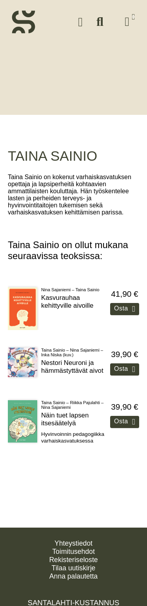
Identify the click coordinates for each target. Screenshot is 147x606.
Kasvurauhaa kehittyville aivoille (67, 297)
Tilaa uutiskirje (74, 568)
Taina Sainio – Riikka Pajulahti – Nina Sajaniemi (72, 401)
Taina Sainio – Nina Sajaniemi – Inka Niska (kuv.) (72, 348)
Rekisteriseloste (73, 560)
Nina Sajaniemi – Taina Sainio (70, 285)
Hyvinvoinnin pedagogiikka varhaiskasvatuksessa (72, 433)
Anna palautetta (73, 576)
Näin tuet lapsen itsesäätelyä (65, 415)
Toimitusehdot (73, 551)
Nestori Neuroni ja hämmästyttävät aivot (72, 362)
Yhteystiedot (73, 543)
